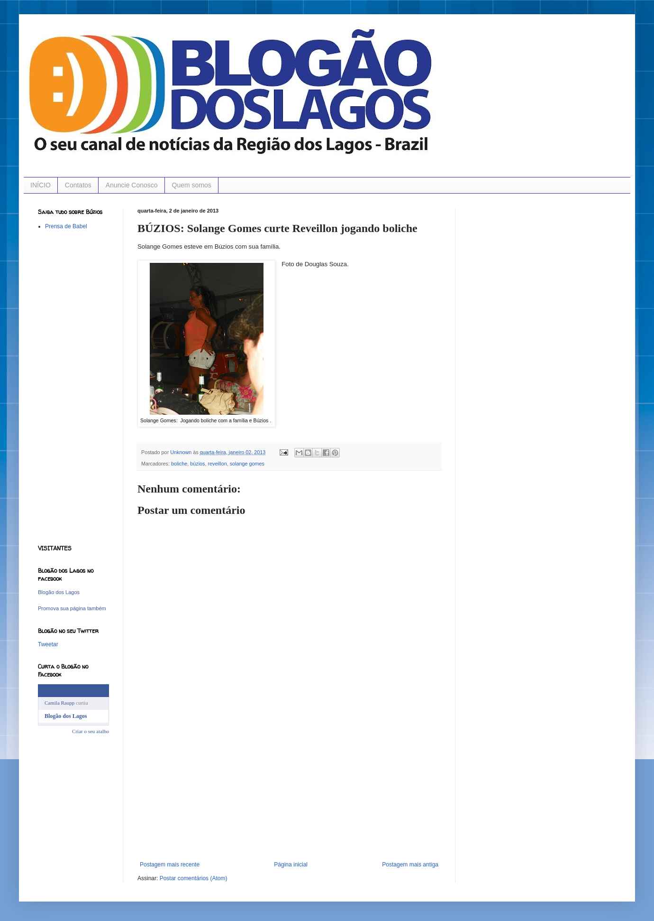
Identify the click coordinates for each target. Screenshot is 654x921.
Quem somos (191, 185)
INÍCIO (40, 185)
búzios (197, 463)
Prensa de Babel (66, 226)
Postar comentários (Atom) (193, 878)
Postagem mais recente (170, 864)
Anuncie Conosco (132, 185)
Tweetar (48, 644)
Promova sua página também (72, 608)
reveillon (217, 463)
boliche (179, 463)
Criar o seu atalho (90, 731)
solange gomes (247, 463)
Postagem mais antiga (410, 864)
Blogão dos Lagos (59, 592)
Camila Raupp (59, 703)
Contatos (78, 185)
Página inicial (291, 864)
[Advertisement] (289, 790)
